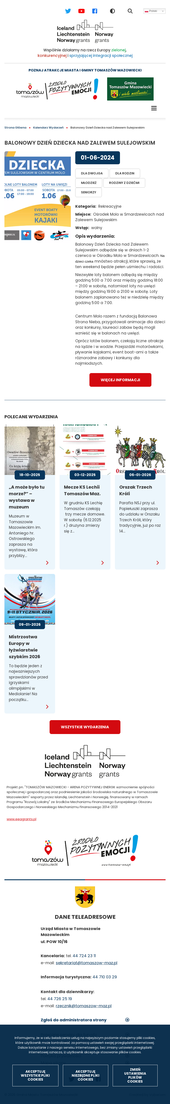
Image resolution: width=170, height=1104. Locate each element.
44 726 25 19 (59, 998)
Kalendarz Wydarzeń (48, 127)
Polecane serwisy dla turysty (69, 1034)
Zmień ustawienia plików (135, 1091)
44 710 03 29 (105, 977)
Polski (151, 11)
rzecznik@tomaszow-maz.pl (84, 1006)
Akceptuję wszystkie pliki (35, 1091)
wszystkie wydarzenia (85, 727)
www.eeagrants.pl (21, 819)
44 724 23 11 (84, 955)
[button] (37, 197)
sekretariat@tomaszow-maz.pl (86, 963)
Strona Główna (15, 127)
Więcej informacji (120, 380)
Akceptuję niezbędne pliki (85, 1091)
